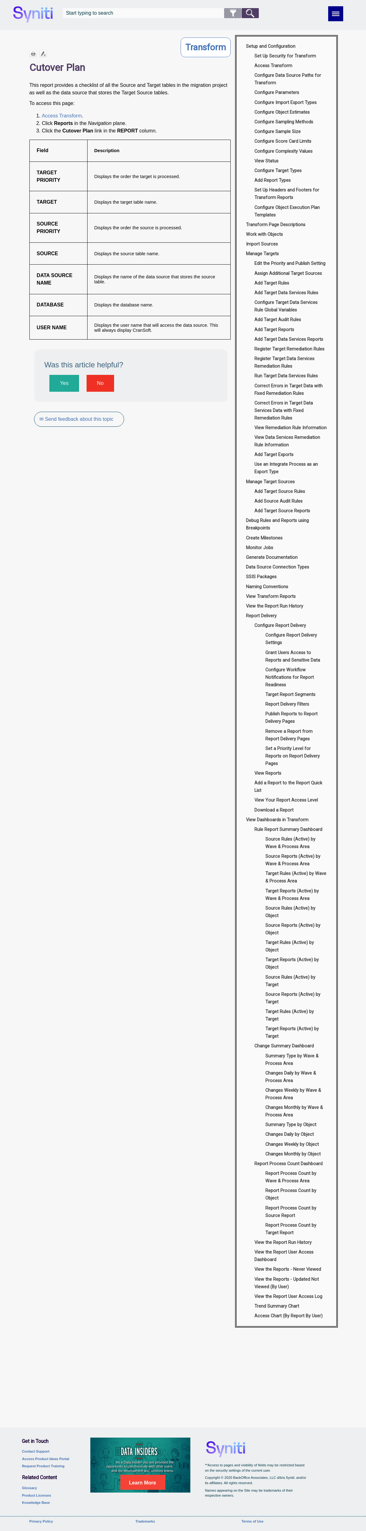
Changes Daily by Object (289, 1134)
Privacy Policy (41, 1521)
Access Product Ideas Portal (45, 1459)
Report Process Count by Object (290, 1194)
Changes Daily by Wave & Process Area (290, 1077)
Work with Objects (264, 234)
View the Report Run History (274, 606)
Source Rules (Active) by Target (290, 981)
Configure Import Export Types (285, 102)
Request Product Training (43, 1466)
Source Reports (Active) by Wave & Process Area (292, 860)
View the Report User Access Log (288, 1296)
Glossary (29, 1488)
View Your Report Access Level (286, 800)
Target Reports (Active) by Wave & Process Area (292, 894)
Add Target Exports (273, 454)
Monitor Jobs (259, 547)
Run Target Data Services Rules (286, 376)
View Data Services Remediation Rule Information (287, 441)
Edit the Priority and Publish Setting (289, 263)
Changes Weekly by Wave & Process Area (293, 1094)
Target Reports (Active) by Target (292, 1032)
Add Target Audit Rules (277, 319)
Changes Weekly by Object (292, 1144)
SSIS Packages (261, 576)
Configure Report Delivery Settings (291, 639)
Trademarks (145, 1521)
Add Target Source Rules (279, 491)
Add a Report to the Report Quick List (288, 786)
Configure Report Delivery (280, 625)
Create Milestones (264, 538)
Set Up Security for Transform (285, 56)
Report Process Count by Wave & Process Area (290, 1177)
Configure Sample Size (277, 131)
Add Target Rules (271, 283)
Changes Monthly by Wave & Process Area (294, 1111)
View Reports (267, 773)
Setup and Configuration (270, 46)
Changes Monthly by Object (293, 1154)
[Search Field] (161, 13)
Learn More (142, 1482)
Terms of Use (252, 1521)
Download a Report (273, 810)
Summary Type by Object (290, 1124)
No (100, 383)
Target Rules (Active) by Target (289, 1015)
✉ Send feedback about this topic (76, 419)
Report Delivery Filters (287, 704)
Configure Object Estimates (282, 112)
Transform (205, 47)
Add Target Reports (274, 329)
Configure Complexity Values (283, 151)
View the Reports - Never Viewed (287, 1269)
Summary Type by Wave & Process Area (291, 1059)
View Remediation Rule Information (290, 427)
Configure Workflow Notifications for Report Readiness (289, 677)
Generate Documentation (272, 557)
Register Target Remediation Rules (289, 349)
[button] (232, 13)
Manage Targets (262, 253)
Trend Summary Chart (276, 1306)
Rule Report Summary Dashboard (288, 829)
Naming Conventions (267, 586)
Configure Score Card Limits (282, 141)
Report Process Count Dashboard (288, 1163)
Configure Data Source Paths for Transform (287, 79)
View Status (266, 161)
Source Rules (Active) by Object (290, 912)
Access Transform (62, 115)
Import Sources (262, 244)
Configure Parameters (276, 92)
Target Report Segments (290, 694)
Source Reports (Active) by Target (292, 998)
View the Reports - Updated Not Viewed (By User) (286, 1283)
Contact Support (35, 1451)
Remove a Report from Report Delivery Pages (289, 735)
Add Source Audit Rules (278, 501)
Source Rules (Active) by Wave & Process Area (290, 843)
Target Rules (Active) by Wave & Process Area (295, 877)
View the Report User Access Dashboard (283, 1256)
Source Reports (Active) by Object (292, 929)
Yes (64, 383)
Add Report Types (272, 180)
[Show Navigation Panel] (335, 13)
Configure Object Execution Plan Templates (287, 211)
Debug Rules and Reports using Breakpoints (277, 524)
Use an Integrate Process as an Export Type (286, 468)
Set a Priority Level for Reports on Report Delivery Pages (292, 756)
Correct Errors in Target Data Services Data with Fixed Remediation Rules (283, 410)
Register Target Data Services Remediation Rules (284, 362)
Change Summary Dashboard (284, 1046)
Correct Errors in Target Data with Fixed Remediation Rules (288, 389)
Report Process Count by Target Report (290, 1229)
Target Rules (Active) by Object (289, 946)
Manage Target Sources (270, 482)
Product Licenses (36, 1495)
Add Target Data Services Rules (286, 293)
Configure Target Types (278, 170)
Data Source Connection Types (277, 567)
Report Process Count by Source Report (290, 1211)
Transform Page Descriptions (275, 224)
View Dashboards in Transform (277, 820)
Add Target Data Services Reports (288, 339)
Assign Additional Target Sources (288, 273)
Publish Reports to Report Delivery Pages (291, 717)
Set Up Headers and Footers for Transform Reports (286, 193)
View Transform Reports (271, 596)
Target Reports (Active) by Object (292, 963)
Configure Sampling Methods (283, 122)
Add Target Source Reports (282, 511)
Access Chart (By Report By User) (288, 1316)
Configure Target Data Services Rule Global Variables (286, 306)
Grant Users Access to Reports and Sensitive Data (292, 656)
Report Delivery (261, 616)
